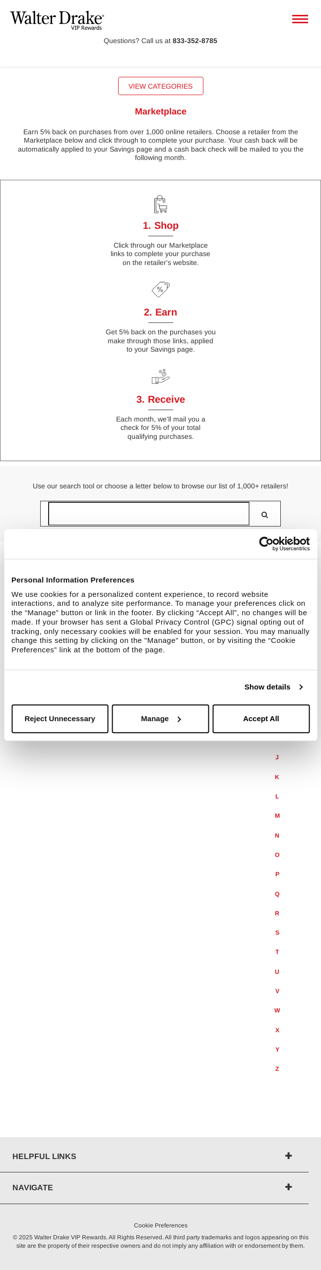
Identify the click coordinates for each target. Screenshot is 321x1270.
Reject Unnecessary (59, 718)
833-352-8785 (195, 41)
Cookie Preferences (161, 1225)
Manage (161, 718)
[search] (264, 514)
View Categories (160, 86)
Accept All (261, 718)
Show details (268, 687)
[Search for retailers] (149, 514)
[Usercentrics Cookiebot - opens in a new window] (266, 543)
